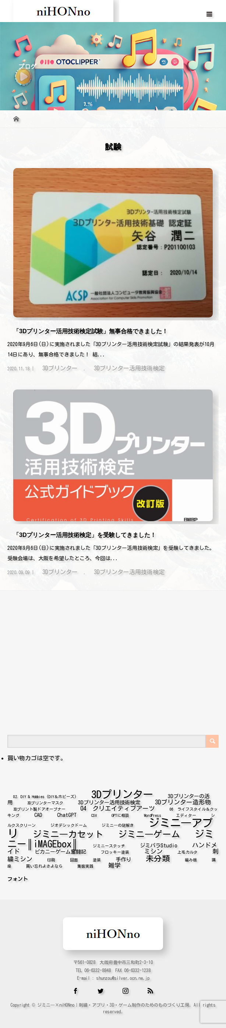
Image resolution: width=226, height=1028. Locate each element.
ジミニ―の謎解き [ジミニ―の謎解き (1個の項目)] (118, 824)
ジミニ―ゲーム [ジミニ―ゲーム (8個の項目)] (149, 832)
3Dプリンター (60, 368)
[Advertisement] (113, 639)
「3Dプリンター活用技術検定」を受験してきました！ (84, 535)
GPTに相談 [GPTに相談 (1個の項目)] (120, 814)
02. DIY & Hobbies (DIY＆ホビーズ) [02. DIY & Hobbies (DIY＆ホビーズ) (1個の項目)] (45, 795)
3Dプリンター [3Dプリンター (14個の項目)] (122, 792)
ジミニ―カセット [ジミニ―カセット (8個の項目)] (68, 832)
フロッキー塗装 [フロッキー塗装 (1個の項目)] (115, 851)
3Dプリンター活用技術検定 (129, 368)
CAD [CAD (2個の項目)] (38, 813)
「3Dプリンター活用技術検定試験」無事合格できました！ (90, 331)
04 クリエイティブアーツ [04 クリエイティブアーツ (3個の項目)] (117, 807)
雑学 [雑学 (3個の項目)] (114, 864)
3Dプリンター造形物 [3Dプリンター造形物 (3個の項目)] (183, 800)
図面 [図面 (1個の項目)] (74, 858)
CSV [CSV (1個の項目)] (94, 814)
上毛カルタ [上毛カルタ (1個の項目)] (187, 851)
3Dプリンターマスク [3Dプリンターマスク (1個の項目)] (45, 801)
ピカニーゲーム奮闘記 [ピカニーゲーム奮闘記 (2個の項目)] (60, 850)
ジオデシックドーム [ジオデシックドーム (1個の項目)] (68, 824)
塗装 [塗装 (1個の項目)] (97, 858)
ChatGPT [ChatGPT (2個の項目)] (67, 813)
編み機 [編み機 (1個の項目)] (191, 858)
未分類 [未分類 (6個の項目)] (158, 857)
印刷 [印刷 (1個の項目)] (51, 858)
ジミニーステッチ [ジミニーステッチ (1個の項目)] (109, 844)
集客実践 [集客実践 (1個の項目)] (85, 865)
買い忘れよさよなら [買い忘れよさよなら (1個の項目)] (44, 865)
